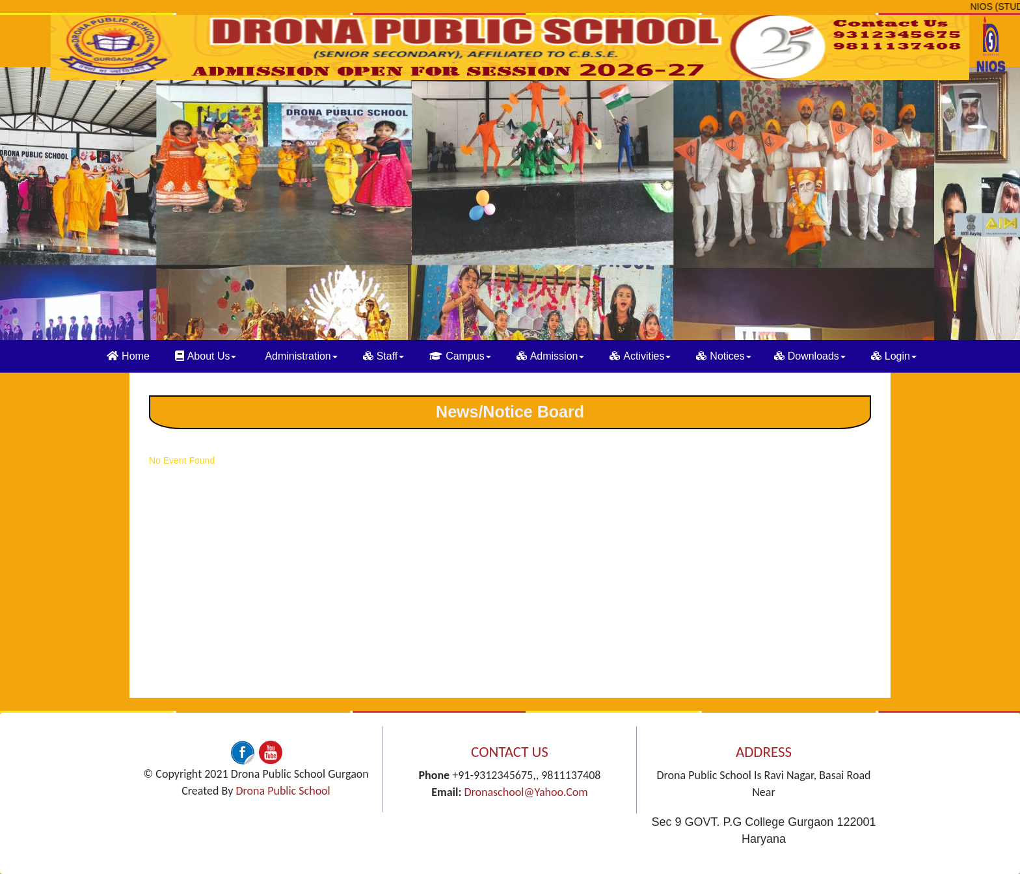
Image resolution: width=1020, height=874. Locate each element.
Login (894, 356)
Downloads (810, 356)
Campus (460, 356)
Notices (723, 356)
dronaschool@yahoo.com (525, 792)
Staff (384, 356)
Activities (640, 356)
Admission (551, 356)
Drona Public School (282, 791)
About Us (206, 356)
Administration (301, 356)
